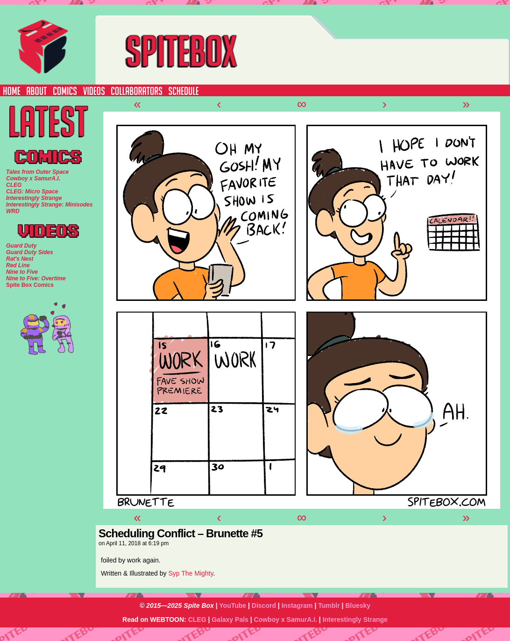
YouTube (232, 605)
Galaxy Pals (230, 619)
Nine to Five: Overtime (35, 278)
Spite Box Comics (30, 285)
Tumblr (329, 605)
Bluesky (357, 605)
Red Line (18, 265)
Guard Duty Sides (29, 252)
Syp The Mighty (190, 573)
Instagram (297, 605)
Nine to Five (22, 272)
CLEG (197, 619)
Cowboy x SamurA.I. (285, 619)
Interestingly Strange (355, 619)
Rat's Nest (19, 259)
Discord (264, 605)
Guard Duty (21, 245)
